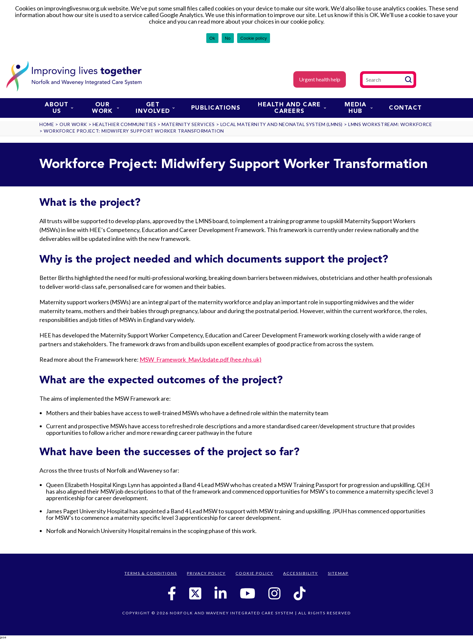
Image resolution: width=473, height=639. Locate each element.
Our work (105, 108)
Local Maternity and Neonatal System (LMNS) (281, 124)
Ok (212, 38)
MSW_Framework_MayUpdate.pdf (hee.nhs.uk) (200, 359)
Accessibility (300, 573)
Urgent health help (319, 79)
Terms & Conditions (150, 573)
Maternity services (188, 124)
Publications (215, 108)
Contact (405, 108)
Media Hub (358, 108)
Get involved (155, 108)
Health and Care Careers (292, 108)
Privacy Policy (206, 573)
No (228, 38)
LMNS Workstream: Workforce (390, 124)
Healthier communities (124, 124)
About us (59, 108)
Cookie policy (253, 38)
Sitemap (338, 573)
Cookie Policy (254, 573)
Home (46, 124)
